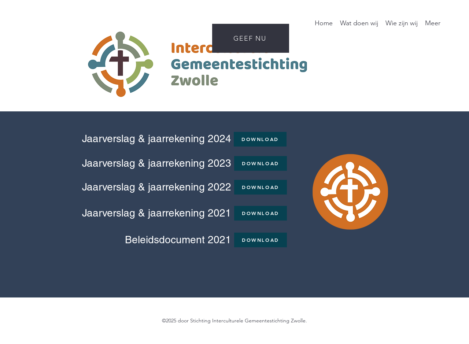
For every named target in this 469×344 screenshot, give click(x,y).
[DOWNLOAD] (260, 139)
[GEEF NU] (250, 38)
